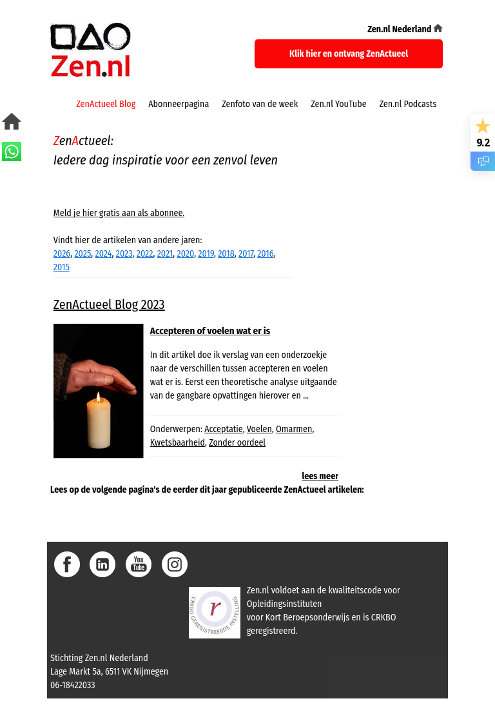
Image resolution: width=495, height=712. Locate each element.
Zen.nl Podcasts (408, 104)
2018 (226, 253)
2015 (61, 267)
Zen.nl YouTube (338, 104)
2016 (265, 253)
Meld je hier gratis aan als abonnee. (118, 213)
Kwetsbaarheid (177, 442)
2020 (186, 253)
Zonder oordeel (237, 442)
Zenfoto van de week (260, 104)
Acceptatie (223, 429)
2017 (245, 253)
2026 (61, 253)
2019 (206, 253)
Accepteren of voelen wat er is (210, 331)
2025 (82, 253)
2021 (165, 253)
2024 (103, 253)
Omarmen (294, 429)
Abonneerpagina (178, 104)
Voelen (259, 429)
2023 (124, 253)
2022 (145, 253)
